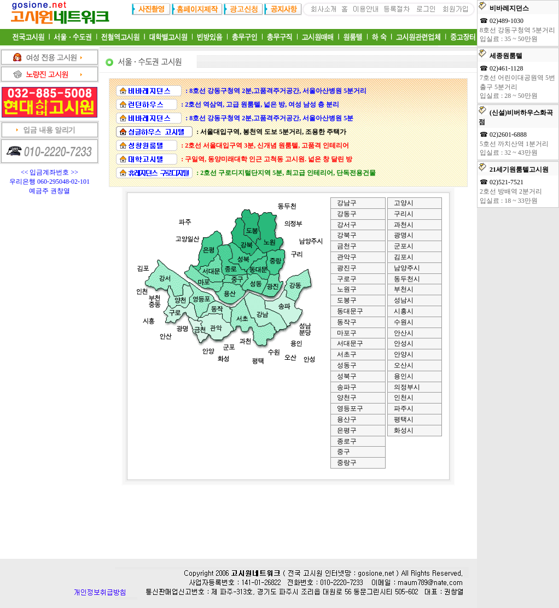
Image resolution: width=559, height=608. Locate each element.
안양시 (404, 354)
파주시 (404, 408)
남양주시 (407, 268)
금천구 (347, 246)
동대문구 (350, 311)
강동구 (347, 214)
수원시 (404, 322)
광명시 (404, 235)
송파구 (347, 387)
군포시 (404, 246)
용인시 (404, 376)
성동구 (347, 365)
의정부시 (407, 387)
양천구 (347, 397)
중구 (343, 451)
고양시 (404, 203)
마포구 (347, 333)
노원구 (347, 289)
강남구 (347, 203)
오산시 (404, 365)
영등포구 (350, 408)
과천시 (404, 225)
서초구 (347, 354)
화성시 (404, 430)
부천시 (404, 289)
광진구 (347, 268)
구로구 (347, 279)
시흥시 (404, 311)
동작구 (347, 322)
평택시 (404, 419)
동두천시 (407, 279)
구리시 (404, 214)
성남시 (404, 300)
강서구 (347, 225)
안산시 (404, 333)
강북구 (347, 235)
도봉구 (347, 300)
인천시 (404, 397)
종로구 (347, 441)
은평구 (347, 430)
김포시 (404, 257)
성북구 (347, 376)
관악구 (347, 257)
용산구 (347, 419)
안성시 (404, 343)
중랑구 (347, 462)
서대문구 (350, 343)
